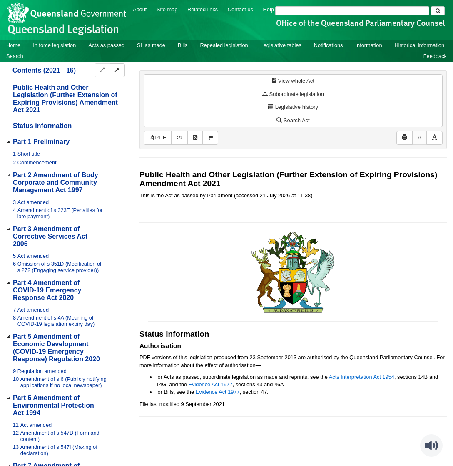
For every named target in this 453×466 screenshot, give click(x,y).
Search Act (292, 120)
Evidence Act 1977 (211, 384)
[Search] (352, 10)
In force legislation (54, 45)
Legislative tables (281, 45)
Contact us (240, 9)
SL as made (151, 45)
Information (369, 45)
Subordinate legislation (293, 94)
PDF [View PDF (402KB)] (157, 137)
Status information (42, 125)
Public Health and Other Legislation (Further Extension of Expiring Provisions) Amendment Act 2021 (65, 98)
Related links (202, 9)
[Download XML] (179, 138)
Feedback (435, 56)
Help (268, 9)
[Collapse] (117, 70)
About (140, 9)
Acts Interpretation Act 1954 (361, 377)
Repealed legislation (224, 45)
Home (13, 45)
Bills (182, 45)
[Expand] (102, 70)
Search (14, 56)
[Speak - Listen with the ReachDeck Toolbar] (431, 445)
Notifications (328, 45)
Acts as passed (106, 45)
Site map (167, 9)
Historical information (419, 45)
